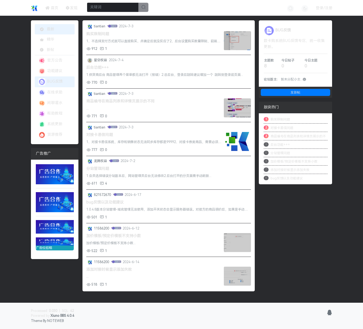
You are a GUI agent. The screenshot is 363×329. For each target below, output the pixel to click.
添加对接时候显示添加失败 (109, 269)
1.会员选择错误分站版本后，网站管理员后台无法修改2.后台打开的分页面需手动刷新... (148, 176)
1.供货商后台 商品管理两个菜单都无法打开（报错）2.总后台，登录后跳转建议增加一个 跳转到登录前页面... (164, 75)
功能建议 (50, 71)
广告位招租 (55, 243)
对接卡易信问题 (99, 135)
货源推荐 (50, 134)
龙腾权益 (101, 161)
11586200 (102, 228)
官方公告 (50, 60)
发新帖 (295, 92)
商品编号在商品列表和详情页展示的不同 (120, 101)
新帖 (46, 50)
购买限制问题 (97, 34)
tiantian (100, 26)
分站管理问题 (97, 169)
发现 (72, 8)
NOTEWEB (55, 321)
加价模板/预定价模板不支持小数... (111, 243)
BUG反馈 (51, 81)
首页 (51, 8)
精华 (46, 39)
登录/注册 (324, 8)
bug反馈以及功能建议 (105, 202)
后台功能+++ (97, 68)
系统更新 (50, 124)
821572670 (103, 195)
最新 (47, 29)
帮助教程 (50, 113)
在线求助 (50, 92)
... (87, 108)
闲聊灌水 (50, 103)
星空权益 (101, 60)
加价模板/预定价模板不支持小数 (113, 236)
